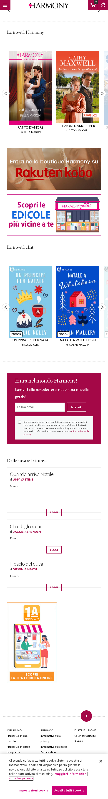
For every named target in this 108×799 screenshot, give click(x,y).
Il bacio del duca (26, 563)
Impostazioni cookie (33, 790)
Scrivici (78, 741)
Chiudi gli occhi (25, 526)
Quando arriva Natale (32, 474)
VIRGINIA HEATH (25, 569)
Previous (6, 93)
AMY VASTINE (23, 479)
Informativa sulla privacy (50, 738)
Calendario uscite (85, 735)
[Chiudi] (101, 761)
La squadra (13, 752)
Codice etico (48, 752)
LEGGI (54, 512)
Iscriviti (76, 407)
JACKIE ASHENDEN (27, 532)
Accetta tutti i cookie (69, 790)
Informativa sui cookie (53, 746)
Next (102, 93)
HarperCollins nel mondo (17, 738)
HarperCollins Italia (18, 746)
